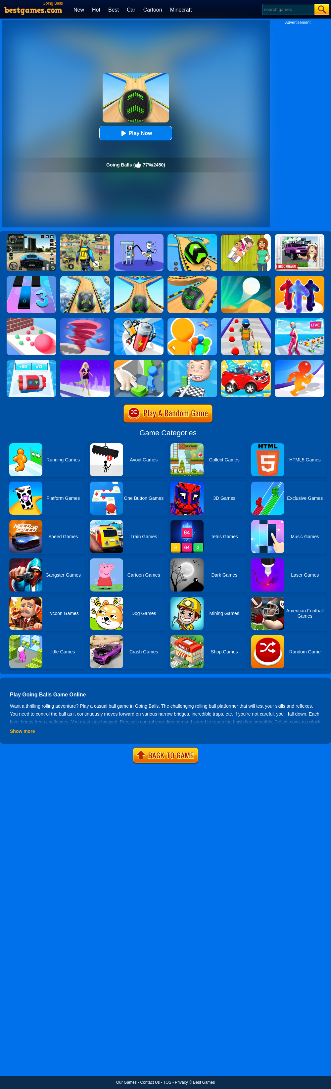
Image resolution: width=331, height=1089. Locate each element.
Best (113, 10)
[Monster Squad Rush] (246, 320)
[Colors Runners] (192, 320)
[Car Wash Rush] (246, 362)
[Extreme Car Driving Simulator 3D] (31, 236)
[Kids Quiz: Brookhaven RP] (299, 236)
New (78, 10)
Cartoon (152, 10)
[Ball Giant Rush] (31, 320)
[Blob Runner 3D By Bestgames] (299, 278)
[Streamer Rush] (299, 320)
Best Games (204, 1082)
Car (131, 10)
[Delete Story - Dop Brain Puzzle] (246, 236)
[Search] (288, 9)
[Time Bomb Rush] (31, 362)
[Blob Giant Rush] (299, 362)
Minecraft (181, 10)
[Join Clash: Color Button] (139, 362)
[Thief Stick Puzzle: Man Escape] (139, 236)
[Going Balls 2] (139, 278)
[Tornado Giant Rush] (85, 320)
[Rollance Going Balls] (85, 278)
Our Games (126, 1082)
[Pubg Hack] (85, 236)
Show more (22, 731)
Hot (96, 10)
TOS (167, 1082)
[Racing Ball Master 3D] (192, 236)
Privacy (181, 1082)
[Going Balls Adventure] (192, 278)
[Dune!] (246, 278)
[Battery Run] (139, 320)
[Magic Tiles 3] (31, 278)
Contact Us (150, 1082)
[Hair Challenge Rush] (85, 362)
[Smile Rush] (192, 362)
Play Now (135, 133)
